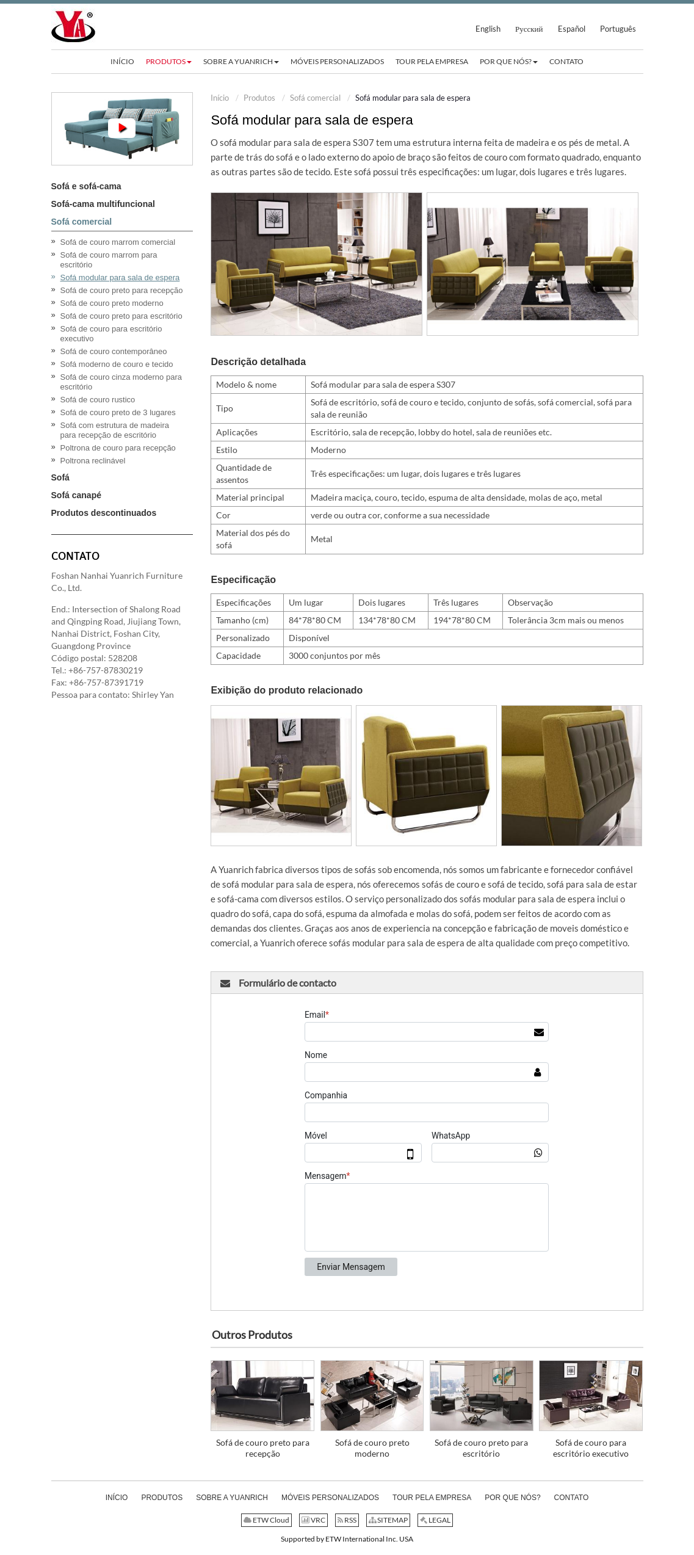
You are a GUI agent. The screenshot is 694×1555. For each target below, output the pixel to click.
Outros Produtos (252, 1334)
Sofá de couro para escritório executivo (591, 1448)
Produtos (259, 98)
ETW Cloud (266, 1519)
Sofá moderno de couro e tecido (116, 364)
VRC (313, 1519)
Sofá (60, 477)
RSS (347, 1519)
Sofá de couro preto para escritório (481, 1448)
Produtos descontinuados (104, 513)
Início (220, 98)
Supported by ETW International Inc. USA (347, 1538)
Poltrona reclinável (93, 460)
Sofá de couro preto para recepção (262, 1448)
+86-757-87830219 (105, 670)
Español (571, 29)
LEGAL (435, 1519)
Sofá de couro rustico (98, 399)
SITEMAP (388, 1519)
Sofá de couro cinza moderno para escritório (121, 381)
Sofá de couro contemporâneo (113, 351)
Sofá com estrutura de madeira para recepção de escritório (114, 430)
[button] (169, 61)
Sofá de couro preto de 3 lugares (118, 412)
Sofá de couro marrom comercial (118, 242)
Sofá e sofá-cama (86, 186)
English (488, 29)
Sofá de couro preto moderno (372, 1448)
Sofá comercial (315, 98)
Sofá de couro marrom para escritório (108, 259)
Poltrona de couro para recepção (118, 447)
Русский (529, 29)
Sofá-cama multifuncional (103, 204)
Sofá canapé (76, 495)
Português (618, 29)
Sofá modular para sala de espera (120, 277)
